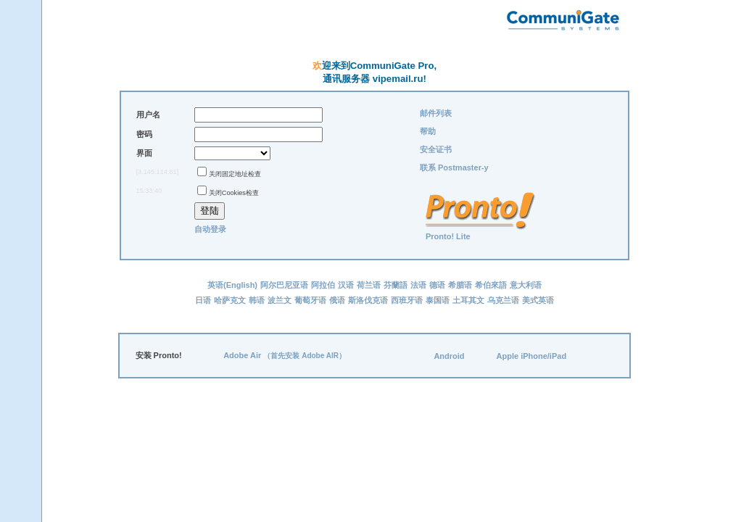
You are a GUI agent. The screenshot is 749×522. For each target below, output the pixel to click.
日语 (203, 300)
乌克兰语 (503, 300)
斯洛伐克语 (368, 300)
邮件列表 (436, 113)
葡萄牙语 (310, 300)
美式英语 (538, 300)
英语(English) (232, 285)
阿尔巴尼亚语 (284, 285)
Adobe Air (242, 355)
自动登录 (210, 229)
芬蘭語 (395, 285)
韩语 (257, 300)
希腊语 (460, 285)
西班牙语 (407, 300)
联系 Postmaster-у (454, 167)
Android (449, 356)
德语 (437, 285)
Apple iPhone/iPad (532, 356)
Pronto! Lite (448, 236)
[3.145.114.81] (157, 171)
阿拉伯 (323, 285)
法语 (418, 285)
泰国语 (438, 300)
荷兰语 (369, 285)
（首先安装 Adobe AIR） (304, 356)
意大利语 (526, 285)
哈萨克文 (230, 300)
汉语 (346, 285)
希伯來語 (491, 285)
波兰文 (279, 300)
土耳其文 (468, 300)
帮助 (428, 131)
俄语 (337, 300)
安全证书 (436, 149)
